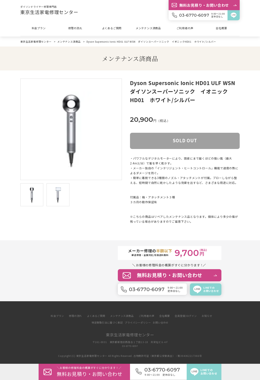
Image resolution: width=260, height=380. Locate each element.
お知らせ (211, 316)
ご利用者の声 (185, 29)
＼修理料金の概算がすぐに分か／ (93, 372)
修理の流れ (75, 29)
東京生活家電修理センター (50, 11)
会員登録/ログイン (189, 316)
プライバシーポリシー (138, 322)
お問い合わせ (162, 322)
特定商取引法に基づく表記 (105, 322)
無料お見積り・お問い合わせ (204, 5)
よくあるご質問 (111, 29)
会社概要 (221, 29)
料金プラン (38, 29)
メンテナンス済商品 (148, 29)
